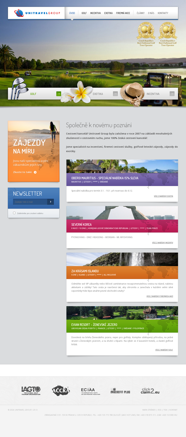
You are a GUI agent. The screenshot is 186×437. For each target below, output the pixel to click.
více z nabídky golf (164, 350)
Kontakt (173, 410)
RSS (159, 410)
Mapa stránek (149, 410)
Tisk (165, 410)
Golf (84, 13)
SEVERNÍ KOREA (81, 224)
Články (141, 13)
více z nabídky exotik (163, 196)
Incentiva (95, 13)
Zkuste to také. (22, 172)
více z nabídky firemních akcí (159, 296)
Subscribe (50, 202)
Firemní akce (123, 13)
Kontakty (163, 13)
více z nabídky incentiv (162, 242)
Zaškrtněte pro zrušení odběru (30, 213)
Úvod (72, 13)
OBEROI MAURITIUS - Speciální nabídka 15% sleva (104, 178)
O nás (151, 13)
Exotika (108, 13)
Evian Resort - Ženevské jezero (94, 325)
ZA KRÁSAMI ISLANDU (85, 271)
